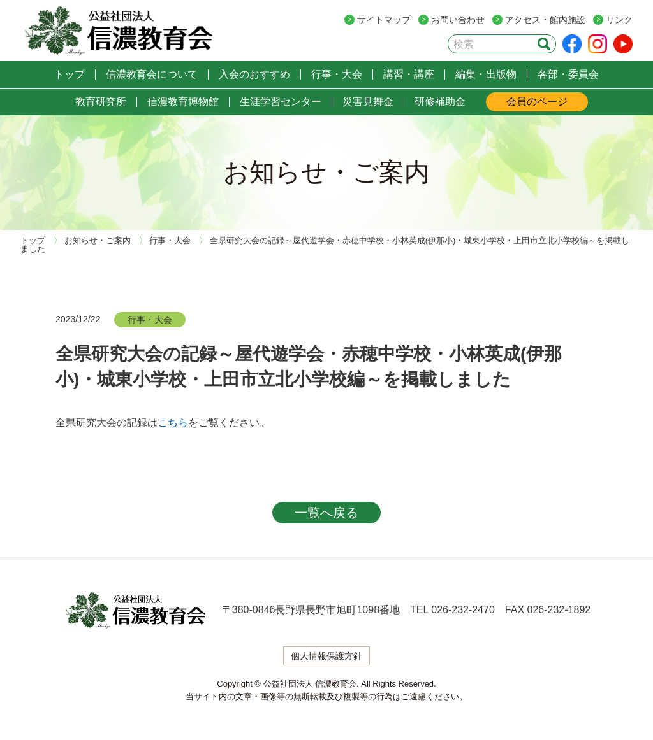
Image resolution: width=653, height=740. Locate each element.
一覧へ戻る (326, 513)
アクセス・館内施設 (545, 20)
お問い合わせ (458, 20)
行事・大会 (150, 320)
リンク (619, 20)
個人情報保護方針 (326, 656)
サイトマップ (384, 20)
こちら (173, 422)
